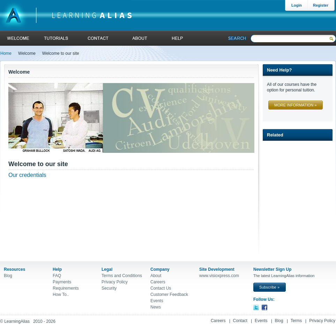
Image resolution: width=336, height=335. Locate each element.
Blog (8, 275)
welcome (18, 38)
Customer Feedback (169, 294)
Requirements (66, 288)
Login (296, 5)
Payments (62, 282)
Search (237, 38)
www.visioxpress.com (219, 275)
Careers (157, 282)
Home (6, 53)
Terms (296, 320)
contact (98, 38)
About (139, 38)
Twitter (256, 307)
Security (109, 288)
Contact (240, 320)
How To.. (61, 294)
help (176, 38)
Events (156, 300)
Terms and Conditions (122, 275)
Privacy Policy (115, 282)
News (155, 307)
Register (320, 5)
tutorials (56, 38)
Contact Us (160, 288)
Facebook (264, 307)
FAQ (57, 275)
